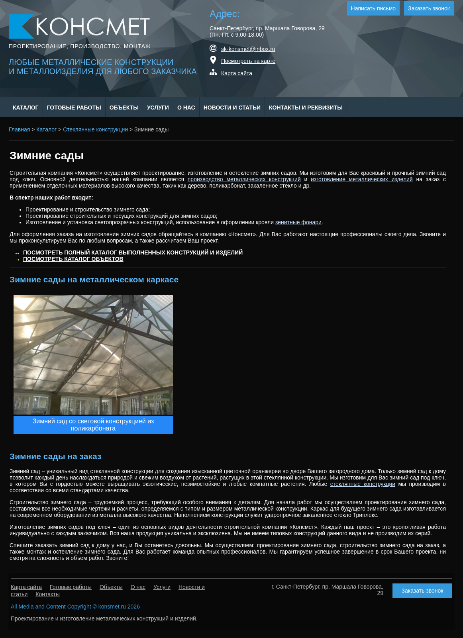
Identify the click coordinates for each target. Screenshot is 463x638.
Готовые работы (74, 107)
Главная (19, 129)
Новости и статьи (232, 107)
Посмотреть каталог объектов (73, 259)
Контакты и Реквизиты (306, 107)
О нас (186, 107)
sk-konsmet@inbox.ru (248, 49)
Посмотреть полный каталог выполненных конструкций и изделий (133, 252)
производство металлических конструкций (244, 179)
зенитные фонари (298, 222)
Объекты (124, 107)
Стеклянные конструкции (95, 129)
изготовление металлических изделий (362, 179)
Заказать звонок (429, 8)
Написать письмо (373, 8)
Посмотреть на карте (248, 61)
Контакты (47, 594)
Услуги (158, 107)
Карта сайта (236, 73)
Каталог (26, 107)
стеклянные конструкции (362, 484)
